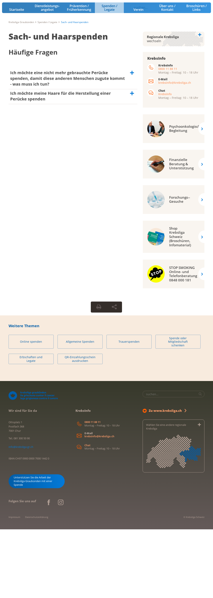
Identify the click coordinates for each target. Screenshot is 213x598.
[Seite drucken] (98, 375)
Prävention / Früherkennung (79, 76)
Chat (87, 514)
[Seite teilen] (114, 375)
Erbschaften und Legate (31, 428)
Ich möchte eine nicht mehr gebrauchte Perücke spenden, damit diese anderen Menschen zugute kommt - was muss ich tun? (67, 147)
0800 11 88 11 (167, 137)
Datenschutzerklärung (36, 585)
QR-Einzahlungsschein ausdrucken (80, 428)
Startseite (16, 78)
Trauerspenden (129, 410)
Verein (138, 78)
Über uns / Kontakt (167, 76)
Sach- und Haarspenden (58, 105)
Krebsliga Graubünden (21, 91)
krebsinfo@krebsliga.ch (174, 151)
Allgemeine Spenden (80, 410)
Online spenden (31, 410)
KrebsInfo (165, 163)
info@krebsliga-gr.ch (21, 515)
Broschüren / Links (196, 76)
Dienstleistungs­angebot (47, 76)
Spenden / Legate (109, 76)
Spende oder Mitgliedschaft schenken (178, 410)
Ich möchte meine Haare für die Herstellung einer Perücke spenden (60, 164)
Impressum (14, 585)
